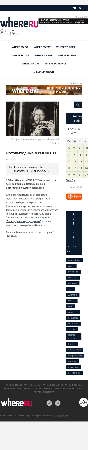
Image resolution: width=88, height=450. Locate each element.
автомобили (74, 260)
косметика (73, 323)
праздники (73, 367)
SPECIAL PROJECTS (43, 71)
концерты (73, 317)
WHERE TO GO (20, 47)
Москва (72, 344)
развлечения (74, 372)
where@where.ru (60, 415)
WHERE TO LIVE (30, 63)
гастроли (72, 283)
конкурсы (73, 312)
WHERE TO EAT (42, 47)
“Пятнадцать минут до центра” (23, 221)
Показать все (71, 249)
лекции (71, 329)
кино (70, 306)
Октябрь (71, 180)
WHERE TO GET (20, 55)
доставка (72, 294)
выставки (72, 277)
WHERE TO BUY (43, 55)
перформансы (75, 355)
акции (71, 266)
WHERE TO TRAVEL (55, 63)
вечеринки (73, 271)
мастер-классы (72, 336)
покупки (72, 361)
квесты (71, 300)
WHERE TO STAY (67, 55)
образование (74, 349)
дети (70, 289)
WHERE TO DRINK (66, 47)
